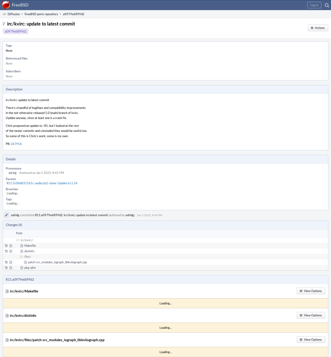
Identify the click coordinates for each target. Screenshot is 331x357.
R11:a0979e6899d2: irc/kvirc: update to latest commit (71, 215)
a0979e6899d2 (15, 31)
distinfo (29, 251)
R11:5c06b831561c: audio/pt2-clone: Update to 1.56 (42, 183)
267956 (16, 144)
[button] (314, 5)
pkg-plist (30, 268)
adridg (13, 173)
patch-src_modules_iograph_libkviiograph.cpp (57, 262)
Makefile (30, 246)
